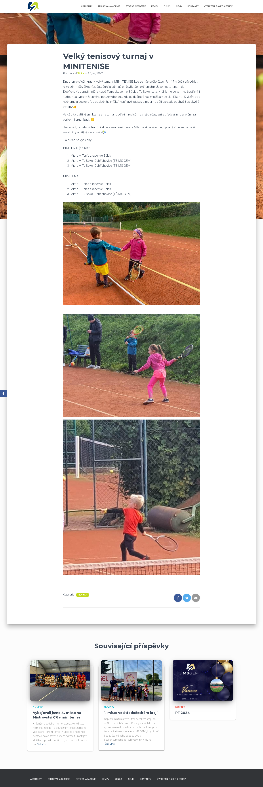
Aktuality (86, 6)
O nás (167, 6)
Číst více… (42, 744)
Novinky (83, 595)
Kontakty (193, 6)
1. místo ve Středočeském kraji (131, 713)
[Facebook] (3, 393)
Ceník (179, 6)
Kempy (154, 6)
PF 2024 (182, 713)
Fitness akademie (136, 6)
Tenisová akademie (109, 6)
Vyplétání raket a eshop (218, 6)
